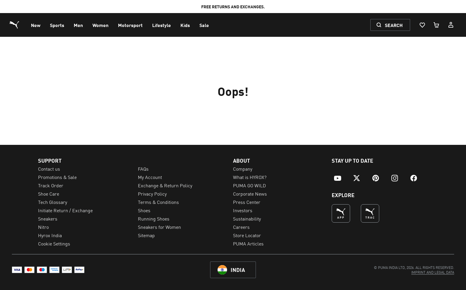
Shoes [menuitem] (144, 210)
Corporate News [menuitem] (250, 193)
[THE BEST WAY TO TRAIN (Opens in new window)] (370, 213)
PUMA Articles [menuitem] (248, 243)
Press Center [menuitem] (246, 201)
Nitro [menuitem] (43, 226)
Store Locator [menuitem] (247, 235)
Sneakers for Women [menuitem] (159, 226)
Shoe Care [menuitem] (48, 193)
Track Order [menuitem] (50, 185)
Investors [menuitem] (242, 210)
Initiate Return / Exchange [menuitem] (65, 210)
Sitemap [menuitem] (146, 235)
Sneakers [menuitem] (47, 218)
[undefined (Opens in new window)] (341, 213)
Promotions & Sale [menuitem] (57, 176)
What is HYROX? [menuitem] (250, 176)
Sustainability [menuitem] (247, 218)
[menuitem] (35, 25)
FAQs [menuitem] (143, 168)
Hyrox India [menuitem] (50, 235)
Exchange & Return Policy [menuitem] (165, 185)
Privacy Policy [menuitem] (152, 193)
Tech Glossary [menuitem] (52, 201)
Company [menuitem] (242, 168)
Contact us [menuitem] (49, 168)
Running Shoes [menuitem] (153, 218)
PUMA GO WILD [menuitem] (249, 185)
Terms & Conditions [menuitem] (158, 201)
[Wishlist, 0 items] (422, 25)
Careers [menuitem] (241, 226)
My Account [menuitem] (150, 176)
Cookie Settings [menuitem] (54, 243)
